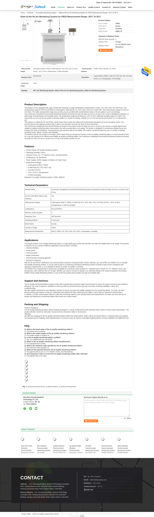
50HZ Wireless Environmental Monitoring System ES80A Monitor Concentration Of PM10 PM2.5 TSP (124, 451)
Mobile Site (88, 490)
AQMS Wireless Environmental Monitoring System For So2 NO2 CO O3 (59, 450)
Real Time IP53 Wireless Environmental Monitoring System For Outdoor (27, 450)
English (128, 2)
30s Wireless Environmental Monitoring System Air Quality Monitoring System (43, 450)
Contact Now (106, 50)
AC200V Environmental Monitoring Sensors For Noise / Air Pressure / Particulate (92, 451)
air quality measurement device (35, 386)
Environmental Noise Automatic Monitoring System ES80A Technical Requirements (108, 450)
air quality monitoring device (67, 386)
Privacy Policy (26, 514)
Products (61, 7)
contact (31, 477)
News (130, 7)
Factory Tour (81, 7)
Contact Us (106, 7)
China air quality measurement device (45, 514)
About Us (70, 7)
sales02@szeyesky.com (98, 480)
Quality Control (94, 7)
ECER (82, 516)
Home (53, 7)
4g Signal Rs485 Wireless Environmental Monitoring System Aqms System (76, 450)
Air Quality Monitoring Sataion (46, 13)
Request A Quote (119, 7)
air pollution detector (52, 386)
